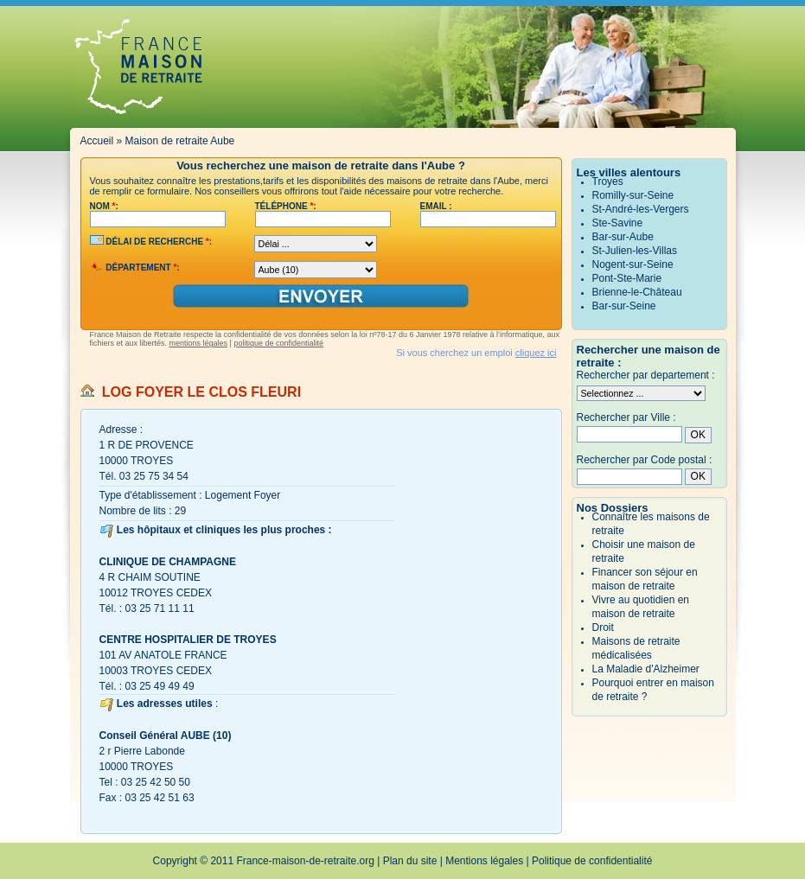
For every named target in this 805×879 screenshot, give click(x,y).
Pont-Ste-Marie (627, 278)
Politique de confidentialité (592, 861)
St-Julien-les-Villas (634, 251)
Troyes (607, 181)
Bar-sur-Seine (624, 306)
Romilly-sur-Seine (633, 195)
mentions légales (198, 343)
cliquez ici (536, 352)
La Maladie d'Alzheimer (646, 669)
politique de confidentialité (278, 343)
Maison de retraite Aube (180, 141)
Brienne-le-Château (637, 292)
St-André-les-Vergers (640, 209)
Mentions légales (484, 861)
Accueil (97, 141)
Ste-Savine (617, 223)
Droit (603, 627)
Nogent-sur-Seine (633, 264)
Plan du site (410, 861)
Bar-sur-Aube (623, 237)
